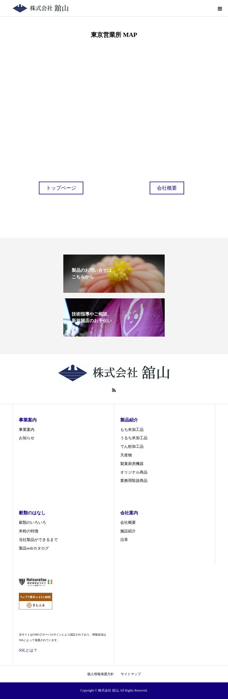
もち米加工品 (132, 430)
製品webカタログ (34, 548)
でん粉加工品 (132, 446)
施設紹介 (128, 531)
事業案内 (26, 430)
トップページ (61, 188)
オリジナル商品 (133, 472)
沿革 (124, 540)
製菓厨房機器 (132, 464)
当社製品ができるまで (38, 540)
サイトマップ (131, 674)
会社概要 (167, 188)
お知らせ (26, 438)
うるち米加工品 (133, 438)
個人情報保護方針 (100, 674)
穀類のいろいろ (32, 522)
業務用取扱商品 (133, 481)
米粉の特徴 (28, 531)
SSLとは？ (28, 650)
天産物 (126, 455)
